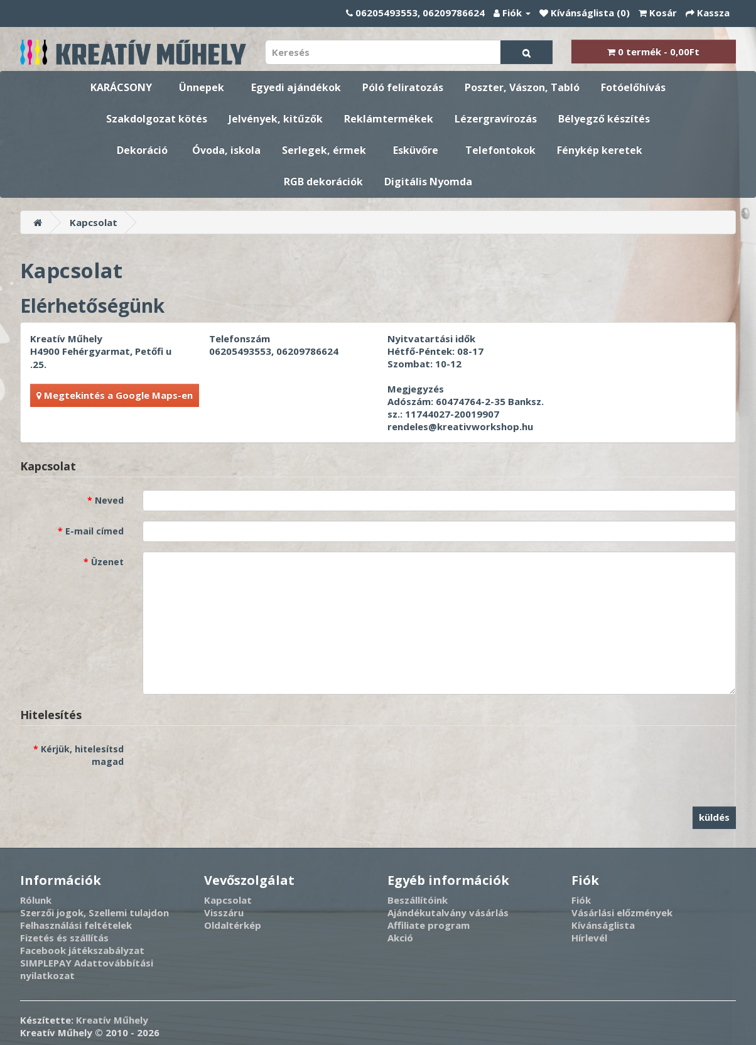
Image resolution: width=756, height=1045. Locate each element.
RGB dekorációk (323, 181)
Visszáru (224, 912)
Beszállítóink (417, 900)
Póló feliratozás (402, 87)
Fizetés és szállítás (64, 937)
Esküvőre (415, 150)
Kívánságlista (603, 925)
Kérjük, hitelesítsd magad (82, 755)
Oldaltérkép (232, 925)
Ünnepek (201, 87)
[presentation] (238, 763)
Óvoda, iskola (226, 150)
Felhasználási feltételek (76, 925)
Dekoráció (142, 150)
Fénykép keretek (599, 150)
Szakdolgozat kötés (156, 119)
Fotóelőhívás (633, 87)
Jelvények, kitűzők (276, 119)
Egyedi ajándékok (296, 87)
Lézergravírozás (496, 119)
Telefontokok (500, 150)
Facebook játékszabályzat (82, 950)
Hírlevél (589, 937)
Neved (109, 500)
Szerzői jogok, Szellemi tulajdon (94, 912)
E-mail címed (94, 531)
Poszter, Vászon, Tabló (522, 87)
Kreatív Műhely (112, 1020)
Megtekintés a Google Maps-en (114, 395)
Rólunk (35, 900)
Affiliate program (428, 925)
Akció (400, 937)
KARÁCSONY (121, 87)
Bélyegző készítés (604, 119)
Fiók (581, 900)
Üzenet (107, 562)
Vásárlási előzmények (621, 912)
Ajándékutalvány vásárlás (448, 912)
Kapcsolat (93, 222)
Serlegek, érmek (324, 150)
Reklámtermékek (388, 119)
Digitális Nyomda (428, 181)
